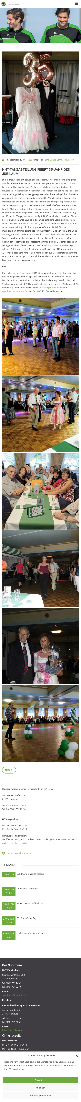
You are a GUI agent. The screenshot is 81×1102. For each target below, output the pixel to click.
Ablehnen (40, 1087)
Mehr (24, 843)
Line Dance (50, 159)
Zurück (9, 770)
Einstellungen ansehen (40, 1095)
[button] (76, 1055)
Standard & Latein (65, 159)
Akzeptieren (40, 1080)
